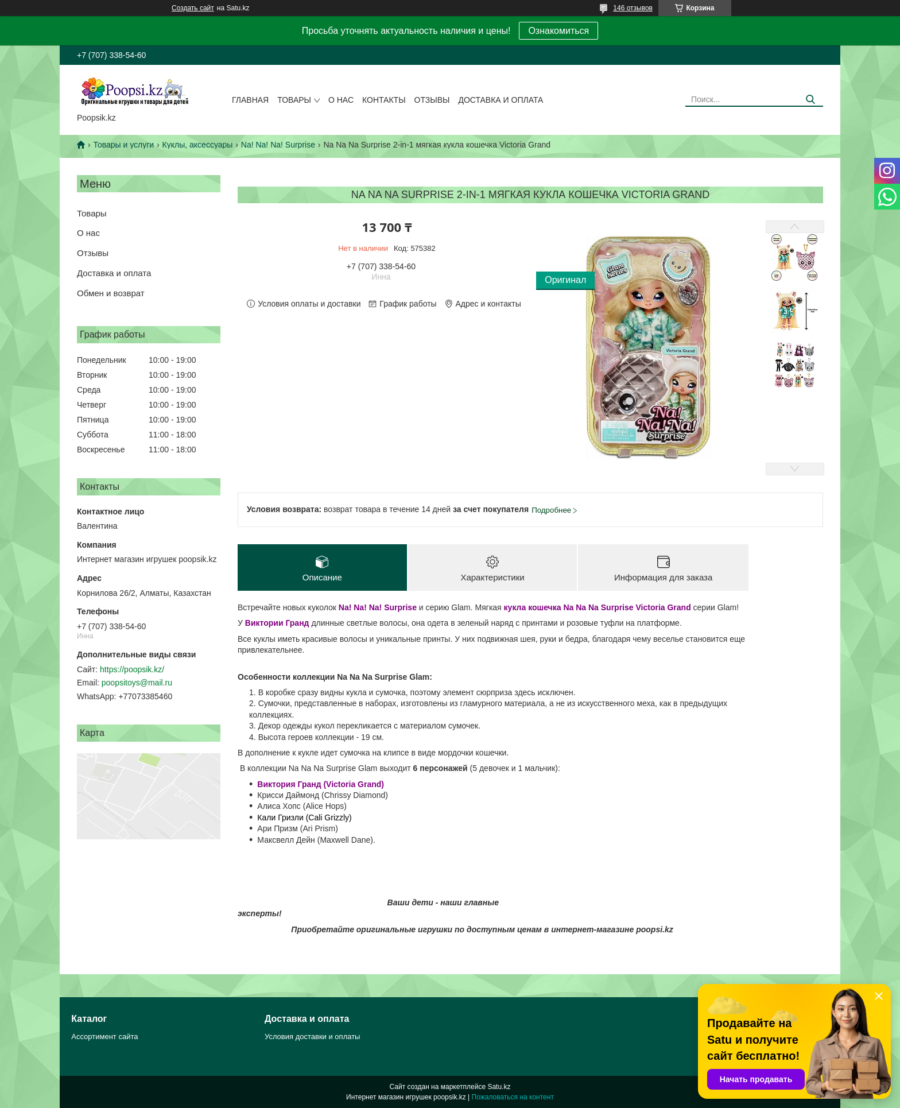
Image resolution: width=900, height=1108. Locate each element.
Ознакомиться (558, 31)
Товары (294, 99)
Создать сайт (193, 8)
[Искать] (810, 99)
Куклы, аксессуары (197, 145)
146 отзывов (633, 8)
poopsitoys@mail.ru (137, 682)
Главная (250, 99)
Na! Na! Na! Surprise (278, 145)
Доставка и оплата (500, 99)
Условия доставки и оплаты (312, 1036)
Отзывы (432, 99)
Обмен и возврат (111, 293)
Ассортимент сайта (104, 1036)
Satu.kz (498, 1087)
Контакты (384, 99)
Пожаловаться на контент (513, 1097)
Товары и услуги (123, 145)
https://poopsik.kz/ (132, 669)
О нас (341, 99)
